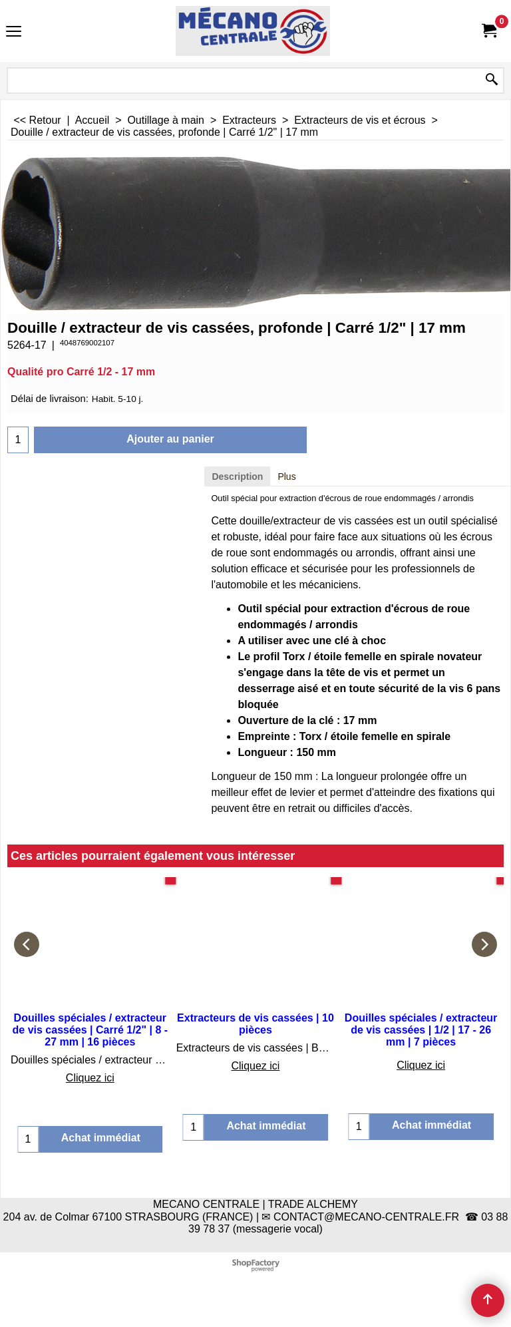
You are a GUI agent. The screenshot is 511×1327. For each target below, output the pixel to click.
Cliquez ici (90, 1077)
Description (237, 476)
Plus (286, 476)
